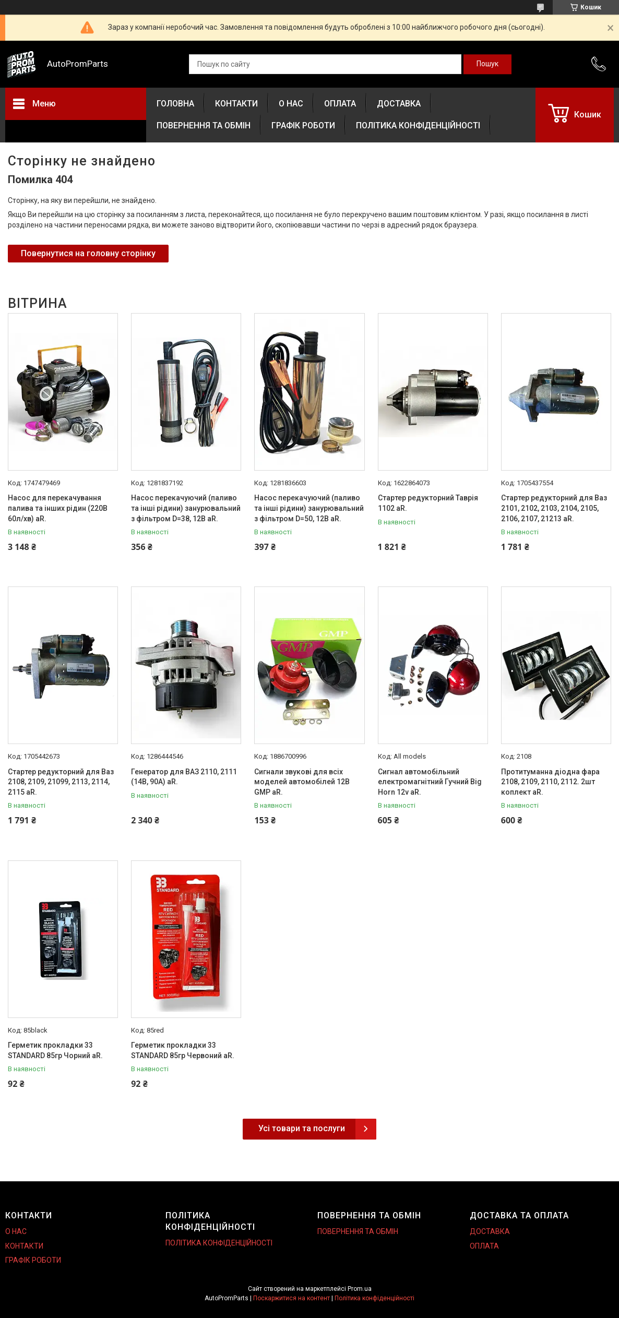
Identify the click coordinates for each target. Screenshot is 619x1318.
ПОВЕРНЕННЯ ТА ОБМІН (204, 125)
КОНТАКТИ (236, 104)
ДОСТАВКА (399, 104)
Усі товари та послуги (301, 1128)
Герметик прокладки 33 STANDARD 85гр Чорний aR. (55, 1050)
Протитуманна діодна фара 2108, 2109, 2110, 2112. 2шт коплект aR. (550, 782)
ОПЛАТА (340, 104)
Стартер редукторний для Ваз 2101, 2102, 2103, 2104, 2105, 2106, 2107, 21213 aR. (554, 508)
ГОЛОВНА (175, 104)
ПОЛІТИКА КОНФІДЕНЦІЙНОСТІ (418, 125)
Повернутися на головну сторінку (88, 253)
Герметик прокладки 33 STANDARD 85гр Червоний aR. (182, 1050)
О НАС (291, 104)
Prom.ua (360, 1288)
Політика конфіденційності (374, 1298)
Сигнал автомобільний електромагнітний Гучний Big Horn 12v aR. (430, 782)
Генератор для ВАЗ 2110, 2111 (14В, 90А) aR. (184, 777)
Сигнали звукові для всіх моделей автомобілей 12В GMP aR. (302, 782)
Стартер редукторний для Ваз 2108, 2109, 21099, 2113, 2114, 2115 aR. (61, 782)
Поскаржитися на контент (291, 1298)
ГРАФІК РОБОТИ (303, 125)
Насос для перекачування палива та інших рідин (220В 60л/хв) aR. (58, 508)
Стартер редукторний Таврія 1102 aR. (428, 503)
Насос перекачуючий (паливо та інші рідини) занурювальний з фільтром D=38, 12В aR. (186, 508)
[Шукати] (487, 64)
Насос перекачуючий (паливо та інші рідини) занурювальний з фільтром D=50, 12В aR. (309, 508)
